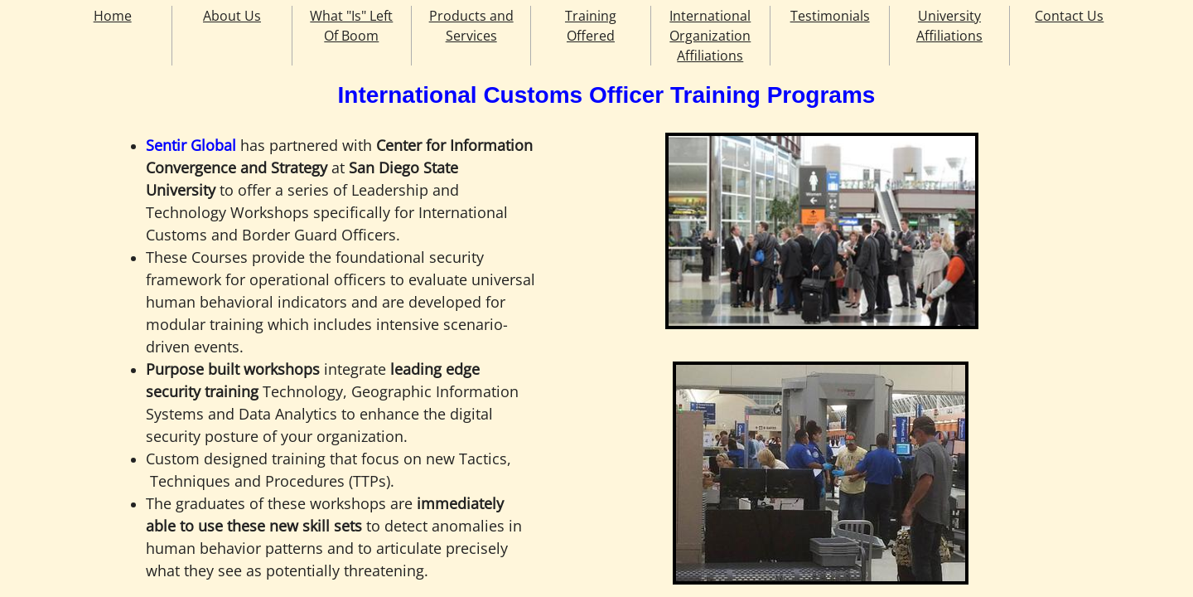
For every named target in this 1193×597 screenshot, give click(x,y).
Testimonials (830, 16)
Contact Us (1069, 16)
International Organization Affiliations (710, 36)
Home (113, 16)
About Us (232, 16)
